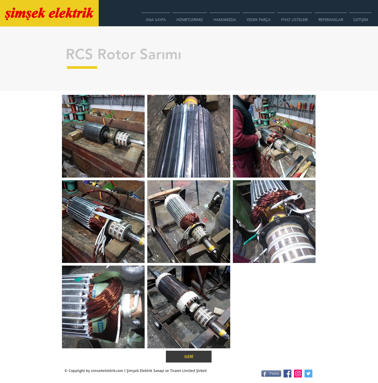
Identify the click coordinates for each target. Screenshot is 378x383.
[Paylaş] (271, 373)
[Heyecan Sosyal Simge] (308, 373)
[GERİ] (189, 357)
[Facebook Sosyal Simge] (287, 373)
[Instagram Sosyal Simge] (298, 373)
